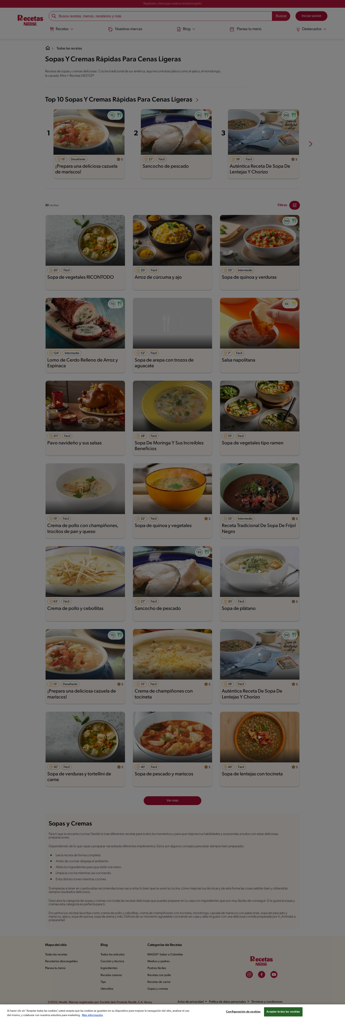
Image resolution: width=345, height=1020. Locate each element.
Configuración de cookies (243, 1014)
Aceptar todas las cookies (284, 1014)
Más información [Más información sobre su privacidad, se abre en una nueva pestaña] (115, 1017)
